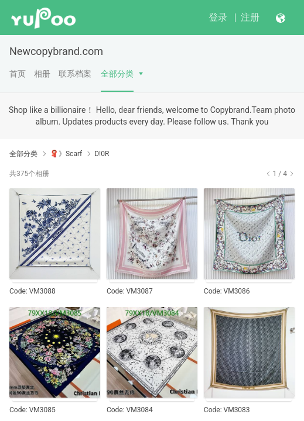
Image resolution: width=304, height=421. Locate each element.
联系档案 (75, 73)
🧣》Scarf (66, 154)
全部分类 (117, 73)
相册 (42, 73)
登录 (218, 17)
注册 (250, 17)
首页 (17, 73)
